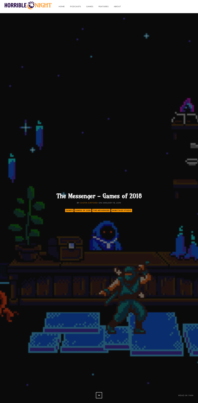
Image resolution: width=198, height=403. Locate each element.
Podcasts (75, 6)
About (117, 6)
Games (89, 6)
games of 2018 (83, 210)
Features (103, 6)
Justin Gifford (89, 203)
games (69, 210)
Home (62, 6)
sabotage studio (121, 210)
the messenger (101, 210)
